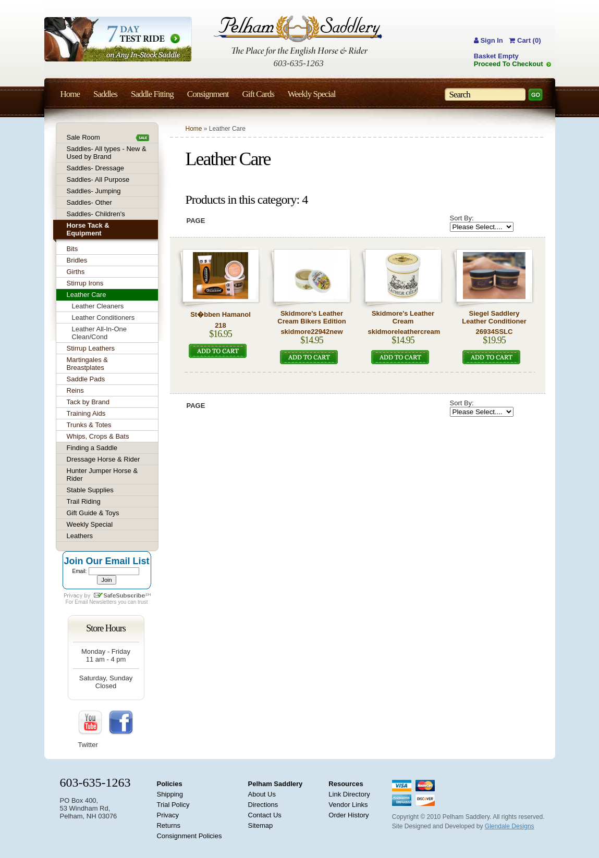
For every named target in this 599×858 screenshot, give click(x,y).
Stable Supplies (90, 490)
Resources (345, 784)
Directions (263, 805)
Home (194, 128)
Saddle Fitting (152, 94)
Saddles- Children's (96, 214)
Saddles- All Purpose (98, 179)
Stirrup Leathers (91, 348)
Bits (72, 249)
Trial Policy (172, 805)
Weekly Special (90, 524)
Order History (348, 815)
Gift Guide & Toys (93, 513)
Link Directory (349, 794)
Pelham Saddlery (275, 784)
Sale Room (83, 137)
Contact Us (265, 815)
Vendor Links (348, 805)
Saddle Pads (86, 379)
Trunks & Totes (89, 425)
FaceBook (120, 723)
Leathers (80, 536)
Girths (76, 272)
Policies (169, 784)
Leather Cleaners (98, 306)
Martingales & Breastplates (87, 363)
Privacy (167, 815)
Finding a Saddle (92, 448)
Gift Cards (258, 94)
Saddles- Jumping (94, 191)
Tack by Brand (88, 402)
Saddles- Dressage (96, 168)
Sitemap (260, 825)
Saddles (105, 94)
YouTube (90, 723)
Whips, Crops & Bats (98, 436)
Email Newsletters (95, 602)
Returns (168, 825)
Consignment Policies (189, 836)
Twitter (88, 745)
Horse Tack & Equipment (88, 229)
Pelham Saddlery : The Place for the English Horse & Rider (298, 35)
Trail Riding (84, 501)
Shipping (169, 794)
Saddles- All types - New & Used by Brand (106, 152)
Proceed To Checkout (508, 64)
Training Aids (86, 413)
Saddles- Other (89, 202)
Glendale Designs (509, 826)
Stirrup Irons (85, 283)
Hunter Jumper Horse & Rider (102, 474)
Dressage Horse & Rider (103, 459)
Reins (75, 390)
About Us (262, 794)
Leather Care (86, 295)
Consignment (208, 94)
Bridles (77, 260)
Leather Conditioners (103, 317)
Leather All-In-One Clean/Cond (99, 333)
